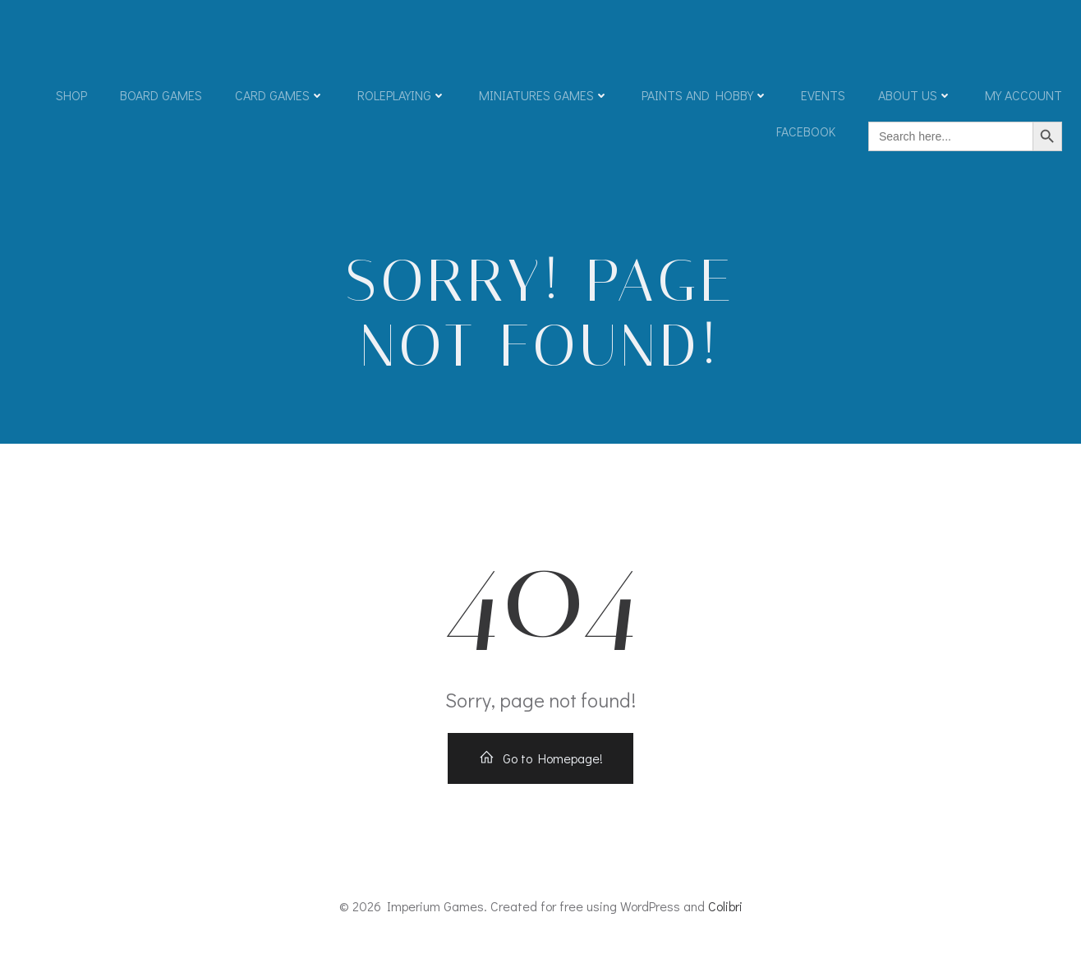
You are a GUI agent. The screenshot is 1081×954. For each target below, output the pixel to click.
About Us (915, 95)
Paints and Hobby (705, 95)
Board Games (161, 95)
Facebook (805, 131)
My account (1023, 95)
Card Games (279, 95)
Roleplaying (401, 95)
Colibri (725, 906)
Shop (71, 95)
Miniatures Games (544, 95)
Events (823, 95)
